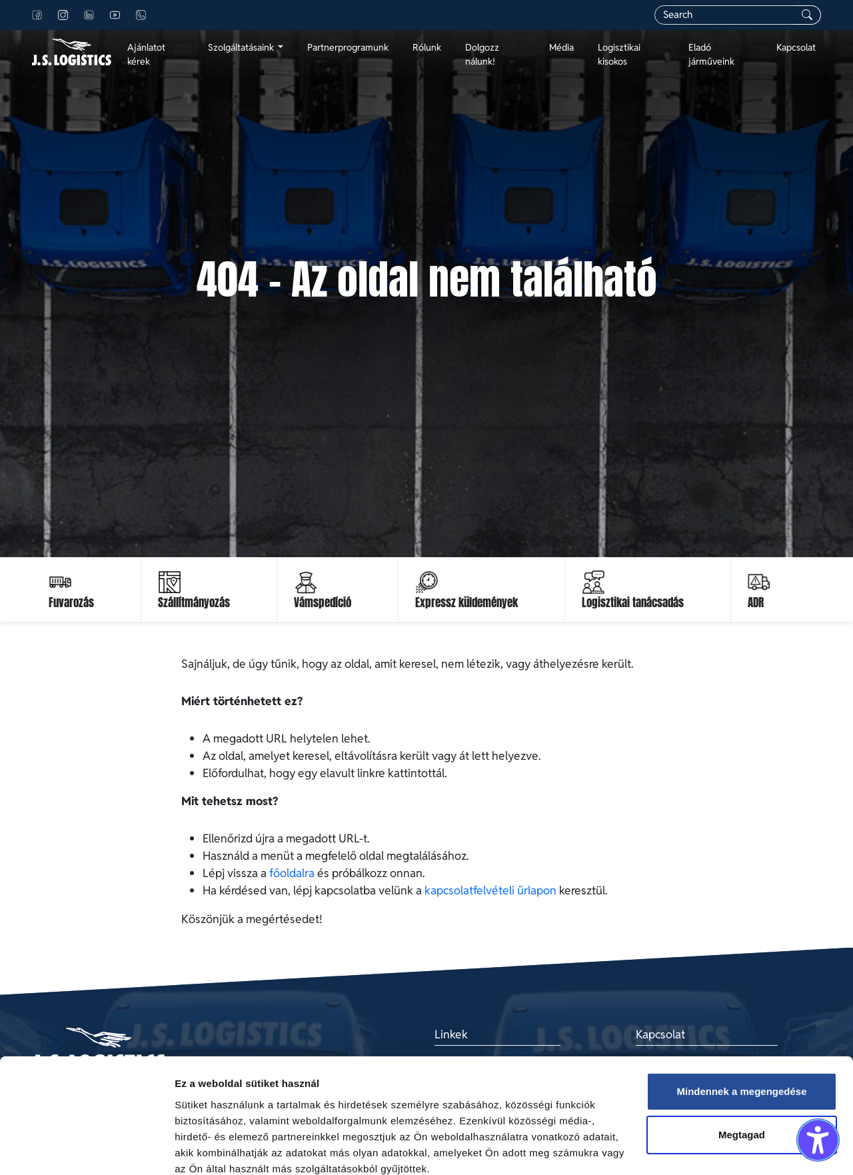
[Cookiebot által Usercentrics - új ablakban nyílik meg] (86, 1149)
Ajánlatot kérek (146, 54)
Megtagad (741, 1078)
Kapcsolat (796, 47)
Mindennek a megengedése (741, 1034)
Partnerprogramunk (348, 47)
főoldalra (292, 872)
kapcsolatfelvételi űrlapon (490, 890)
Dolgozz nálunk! (482, 54)
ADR (756, 602)
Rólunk (427, 47)
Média (561, 47)
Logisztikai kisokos (619, 54)
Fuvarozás (71, 602)
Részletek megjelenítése (233, 1148)
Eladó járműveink (711, 54)
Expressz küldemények (466, 602)
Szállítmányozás (194, 602)
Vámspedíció (322, 602)
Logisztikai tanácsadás (633, 602)
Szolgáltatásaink (242, 47)
